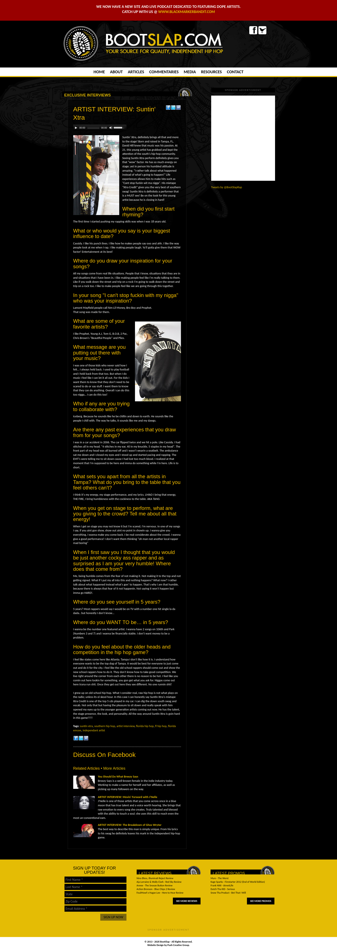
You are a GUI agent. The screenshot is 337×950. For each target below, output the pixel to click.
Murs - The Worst (219, 878)
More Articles (114, 768)
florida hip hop (145, 726)
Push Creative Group (178, 945)
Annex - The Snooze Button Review (155, 885)
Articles (136, 71)
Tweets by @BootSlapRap (226, 187)
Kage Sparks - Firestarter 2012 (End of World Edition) (238, 881)
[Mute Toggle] (111, 127)
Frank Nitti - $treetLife (222, 885)
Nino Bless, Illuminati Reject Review (155, 878)
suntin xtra (86, 726)
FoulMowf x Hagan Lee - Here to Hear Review (160, 892)
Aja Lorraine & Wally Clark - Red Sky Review (159, 881)
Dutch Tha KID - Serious (223, 889)
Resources (211, 71)
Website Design (155, 945)
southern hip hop (104, 726)
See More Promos (260, 901)
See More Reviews (186, 901)
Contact (235, 71)
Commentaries (164, 71)
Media (190, 71)
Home (99, 71)
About (116, 71)
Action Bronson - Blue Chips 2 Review (156, 889)
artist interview (125, 726)
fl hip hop (161, 726)
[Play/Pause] (76, 127)
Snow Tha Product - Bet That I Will (228, 892)
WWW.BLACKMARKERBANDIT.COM (186, 11)
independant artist (94, 730)
